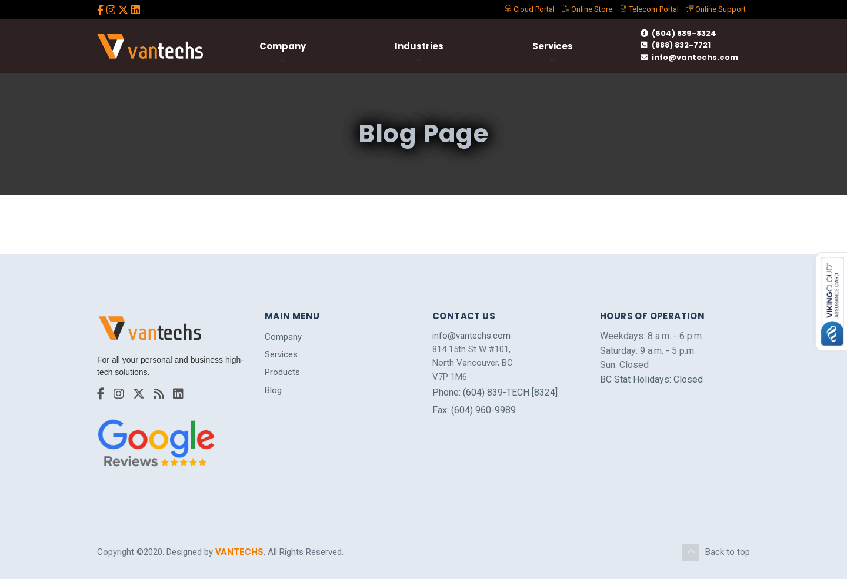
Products (282, 372)
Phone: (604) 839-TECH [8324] (495, 392)
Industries (419, 46)
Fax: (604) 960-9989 (474, 410)
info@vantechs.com (689, 57)
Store (587, 9)
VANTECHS (239, 552)
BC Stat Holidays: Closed (651, 379)
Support (716, 9)
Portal (529, 9)
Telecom (649, 9)
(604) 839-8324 (678, 33)
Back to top (716, 552)
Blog (273, 390)
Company (282, 46)
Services (552, 46)
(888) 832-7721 (676, 45)
